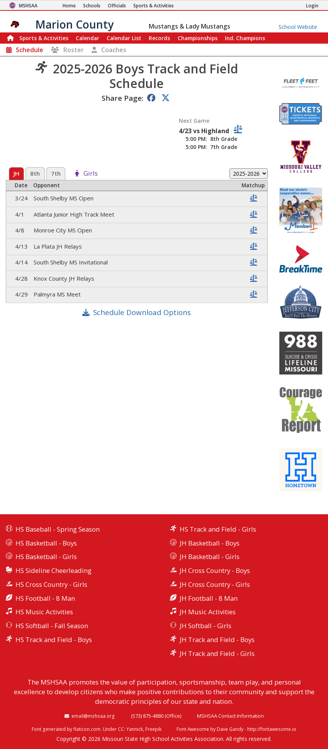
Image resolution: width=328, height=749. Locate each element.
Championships (198, 38)
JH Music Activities (208, 611)
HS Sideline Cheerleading (53, 570)
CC (121, 729)
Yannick (134, 729)
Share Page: (122, 98)
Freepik (153, 729)
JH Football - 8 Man (209, 598)
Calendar (87, 38)
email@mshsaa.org (93, 716)
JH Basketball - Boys (210, 543)
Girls (90, 173)
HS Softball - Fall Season (51, 625)
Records (159, 38)
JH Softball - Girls (205, 625)
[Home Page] (69, 5)
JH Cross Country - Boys (215, 570)
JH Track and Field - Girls (217, 653)
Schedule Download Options (142, 312)
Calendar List (124, 38)
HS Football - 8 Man (45, 598)
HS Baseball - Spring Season (57, 529)
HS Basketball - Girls (46, 556)
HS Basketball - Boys (46, 543)
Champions (245, 38)
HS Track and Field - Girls (218, 529)
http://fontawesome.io (271, 729)
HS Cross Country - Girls (51, 584)
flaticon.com (86, 729)
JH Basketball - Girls (210, 556)
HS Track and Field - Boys (53, 639)
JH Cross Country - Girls (215, 584)
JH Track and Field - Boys (217, 639)
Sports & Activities (43, 38)
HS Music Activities (44, 611)
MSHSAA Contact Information (230, 715)
